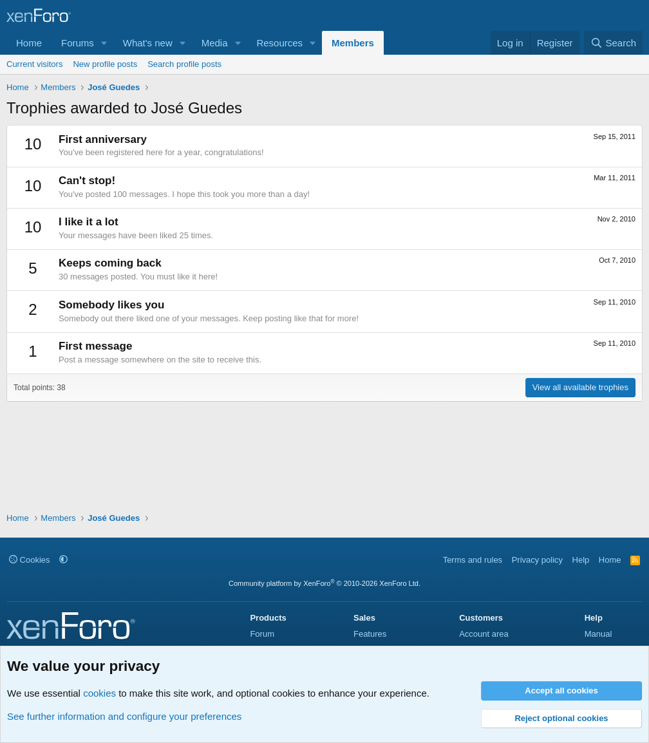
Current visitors (34, 64)
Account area (484, 634)
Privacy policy (537, 560)
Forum (262, 634)
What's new (148, 42)
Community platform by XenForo (324, 583)
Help (581, 560)
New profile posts (105, 64)
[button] (104, 43)
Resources (279, 42)
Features (369, 634)
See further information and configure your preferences (124, 716)
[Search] (613, 43)
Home (29, 42)
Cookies (29, 560)
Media (215, 42)
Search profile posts (184, 64)
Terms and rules (472, 560)
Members (353, 42)
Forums (77, 42)
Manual (598, 634)
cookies (99, 693)
